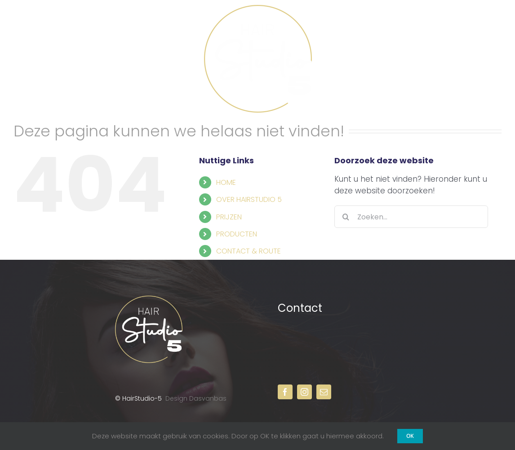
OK (410, 436)
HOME (226, 182)
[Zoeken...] (411, 216)
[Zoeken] (345, 216)
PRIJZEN (229, 217)
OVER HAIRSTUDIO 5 (249, 199)
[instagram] (304, 391)
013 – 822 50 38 (325, 350)
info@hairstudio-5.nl (329, 354)
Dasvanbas (207, 398)
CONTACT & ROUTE (248, 251)
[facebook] (285, 391)
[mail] (323, 391)
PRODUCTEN (236, 234)
